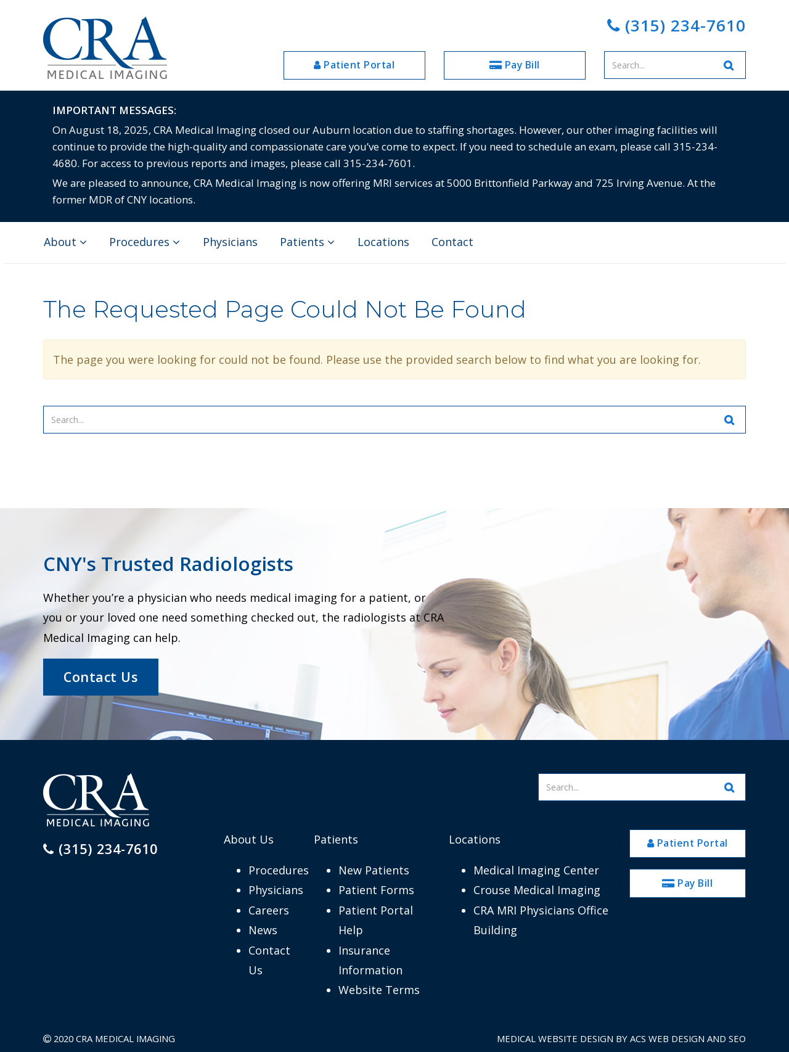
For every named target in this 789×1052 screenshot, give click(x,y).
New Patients (373, 870)
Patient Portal (354, 65)
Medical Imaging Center (536, 870)
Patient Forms (376, 889)
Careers (268, 910)
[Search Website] (729, 65)
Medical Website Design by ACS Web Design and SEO (621, 1038)
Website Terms (379, 989)
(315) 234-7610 (676, 25)
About (65, 241)
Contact (452, 241)
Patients (307, 241)
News (262, 930)
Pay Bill (514, 65)
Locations (383, 241)
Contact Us (100, 677)
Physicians (230, 241)
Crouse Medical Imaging (536, 889)
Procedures (144, 241)
